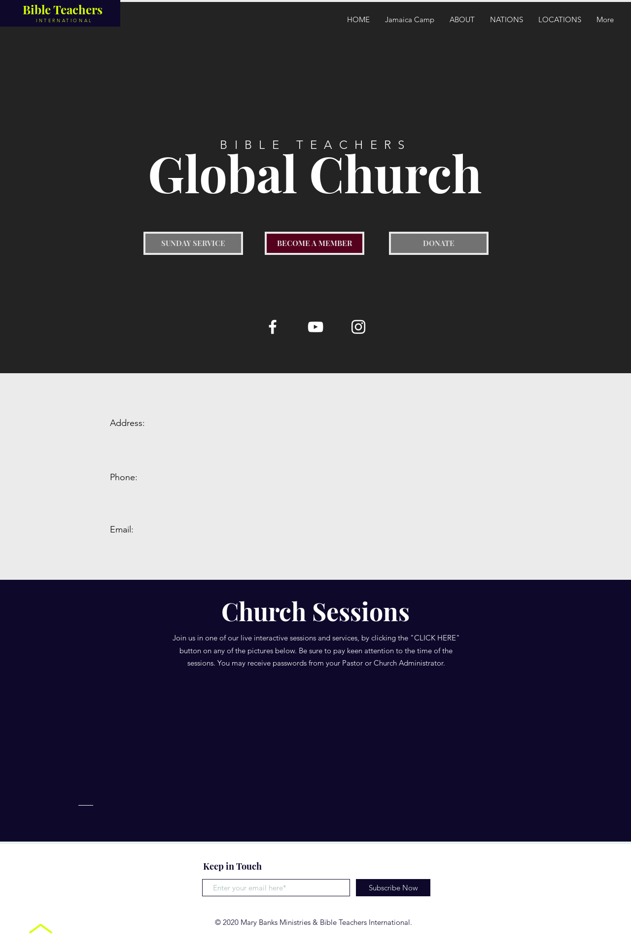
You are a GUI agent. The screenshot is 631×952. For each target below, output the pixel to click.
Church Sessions (315, 611)
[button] (506, 20)
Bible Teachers (63, 9)
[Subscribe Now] (393, 887)
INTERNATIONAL (64, 20)
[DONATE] (439, 243)
